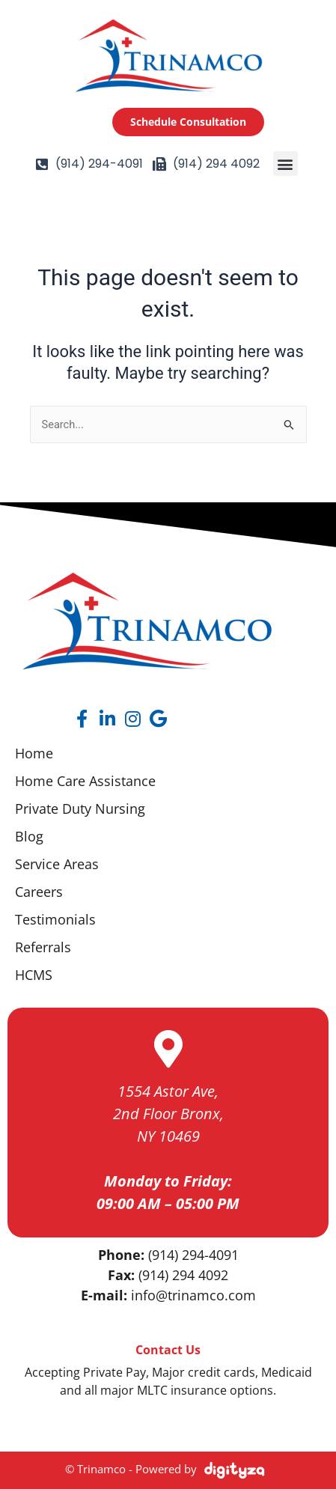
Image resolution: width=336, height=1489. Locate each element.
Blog (29, 836)
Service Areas (57, 864)
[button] (285, 163)
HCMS (33, 975)
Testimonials (55, 919)
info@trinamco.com (193, 1295)
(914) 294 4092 (216, 163)
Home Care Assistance (85, 781)
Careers (39, 892)
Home (34, 753)
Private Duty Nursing (80, 808)
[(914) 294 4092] (159, 164)
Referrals (43, 947)
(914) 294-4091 (99, 163)
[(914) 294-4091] (42, 164)
